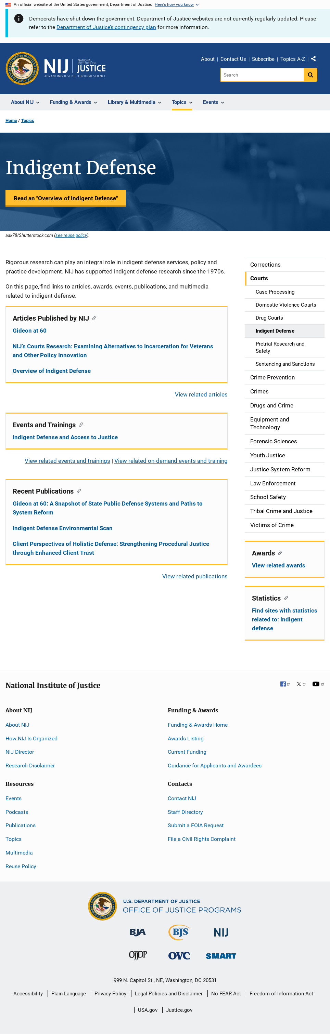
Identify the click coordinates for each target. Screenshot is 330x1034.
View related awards (278, 565)
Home (11, 120)
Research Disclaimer (30, 765)
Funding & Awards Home (198, 725)
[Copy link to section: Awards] (278, 552)
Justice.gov (179, 1010)
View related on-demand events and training (171, 460)
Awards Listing (186, 738)
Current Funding (187, 752)
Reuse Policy (20, 866)
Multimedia (19, 852)
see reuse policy (71, 235)
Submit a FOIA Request (196, 825)
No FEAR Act (226, 994)
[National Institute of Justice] (221, 929)
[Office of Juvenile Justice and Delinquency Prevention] (138, 957)
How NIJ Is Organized (31, 738)
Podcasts (16, 812)
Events (13, 798)
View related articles (201, 394)
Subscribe (263, 59)
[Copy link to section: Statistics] (284, 597)
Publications (20, 825)
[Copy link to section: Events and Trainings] (79, 424)
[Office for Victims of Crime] (179, 955)
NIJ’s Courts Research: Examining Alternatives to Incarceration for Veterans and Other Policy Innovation (113, 351)
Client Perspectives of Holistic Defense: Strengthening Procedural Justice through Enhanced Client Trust (111, 548)
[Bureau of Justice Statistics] (179, 937)
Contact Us (233, 59)
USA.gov (147, 1010)
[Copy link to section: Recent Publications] (77, 490)
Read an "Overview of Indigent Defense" (66, 198)
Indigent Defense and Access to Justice (65, 437)
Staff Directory (185, 812)
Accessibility (28, 994)
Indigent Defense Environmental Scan (63, 528)
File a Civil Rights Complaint (202, 839)
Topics (27, 120)
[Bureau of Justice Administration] (138, 929)
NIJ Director (19, 752)
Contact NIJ (182, 798)
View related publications (195, 576)
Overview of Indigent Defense (52, 370)
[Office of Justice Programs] (22, 68)
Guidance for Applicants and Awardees (215, 765)
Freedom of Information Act (281, 994)
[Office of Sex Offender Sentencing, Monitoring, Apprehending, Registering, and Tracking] (221, 954)
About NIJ (17, 725)
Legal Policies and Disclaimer (169, 994)
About (208, 59)
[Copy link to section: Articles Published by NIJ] (92, 317)
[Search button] (310, 75)
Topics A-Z (292, 59)
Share (316, 60)
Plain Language (68, 994)
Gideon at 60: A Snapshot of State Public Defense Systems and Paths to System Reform (108, 508)
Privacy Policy (110, 994)
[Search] (262, 75)
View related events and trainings (67, 460)
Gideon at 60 (30, 330)
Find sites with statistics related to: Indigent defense (284, 619)
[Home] (75, 68)
